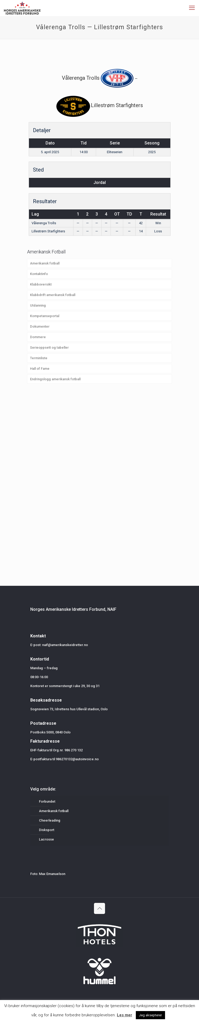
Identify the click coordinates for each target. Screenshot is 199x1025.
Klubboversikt (41, 284)
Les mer (124, 1015)
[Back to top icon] (99, 908)
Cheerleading (49, 820)
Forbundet (47, 801)
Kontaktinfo (39, 274)
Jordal (99, 182)
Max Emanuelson (52, 874)
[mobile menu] (191, 7)
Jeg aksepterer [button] (150, 1015)
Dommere (38, 337)
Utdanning (38, 305)
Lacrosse (46, 839)
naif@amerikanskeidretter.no (65, 645)
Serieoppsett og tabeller (49, 347)
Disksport (46, 830)
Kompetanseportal (44, 316)
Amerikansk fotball (44, 263)
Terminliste (38, 358)
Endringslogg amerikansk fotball (55, 379)
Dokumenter (39, 326)
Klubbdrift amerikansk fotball (52, 295)
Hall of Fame (39, 369)
